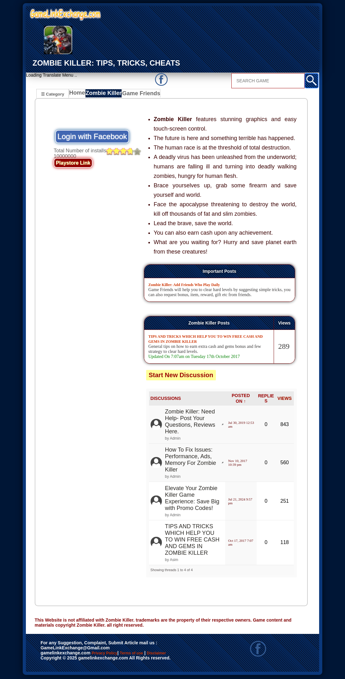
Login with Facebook (92, 137)
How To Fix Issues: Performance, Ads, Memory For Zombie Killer (190, 461)
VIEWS (284, 399)
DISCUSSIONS (166, 399)
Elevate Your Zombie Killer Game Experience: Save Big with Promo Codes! (192, 499)
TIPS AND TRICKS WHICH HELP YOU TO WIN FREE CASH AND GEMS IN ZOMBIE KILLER (192, 540)
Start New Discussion (181, 375)
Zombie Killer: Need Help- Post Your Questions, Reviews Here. (190, 422)
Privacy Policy (111, 654)
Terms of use (150, 654)
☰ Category (52, 93)
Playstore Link (73, 164)
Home (78, 94)
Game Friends (141, 94)
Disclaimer (54, 661)
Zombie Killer (106, 94)
